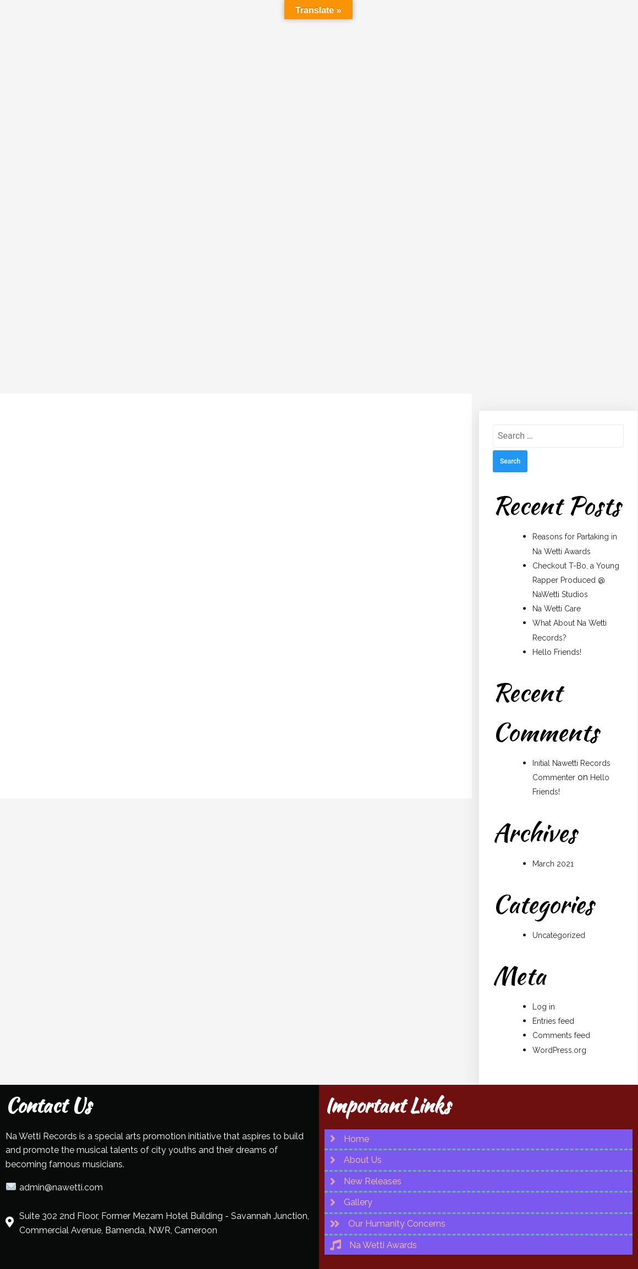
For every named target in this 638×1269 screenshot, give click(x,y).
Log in (543, 972)
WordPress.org (559, 1016)
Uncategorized (558, 901)
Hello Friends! (556, 618)
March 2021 (553, 829)
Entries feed (553, 987)
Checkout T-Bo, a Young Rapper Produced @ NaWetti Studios (575, 546)
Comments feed (561, 1001)
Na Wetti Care (556, 574)
